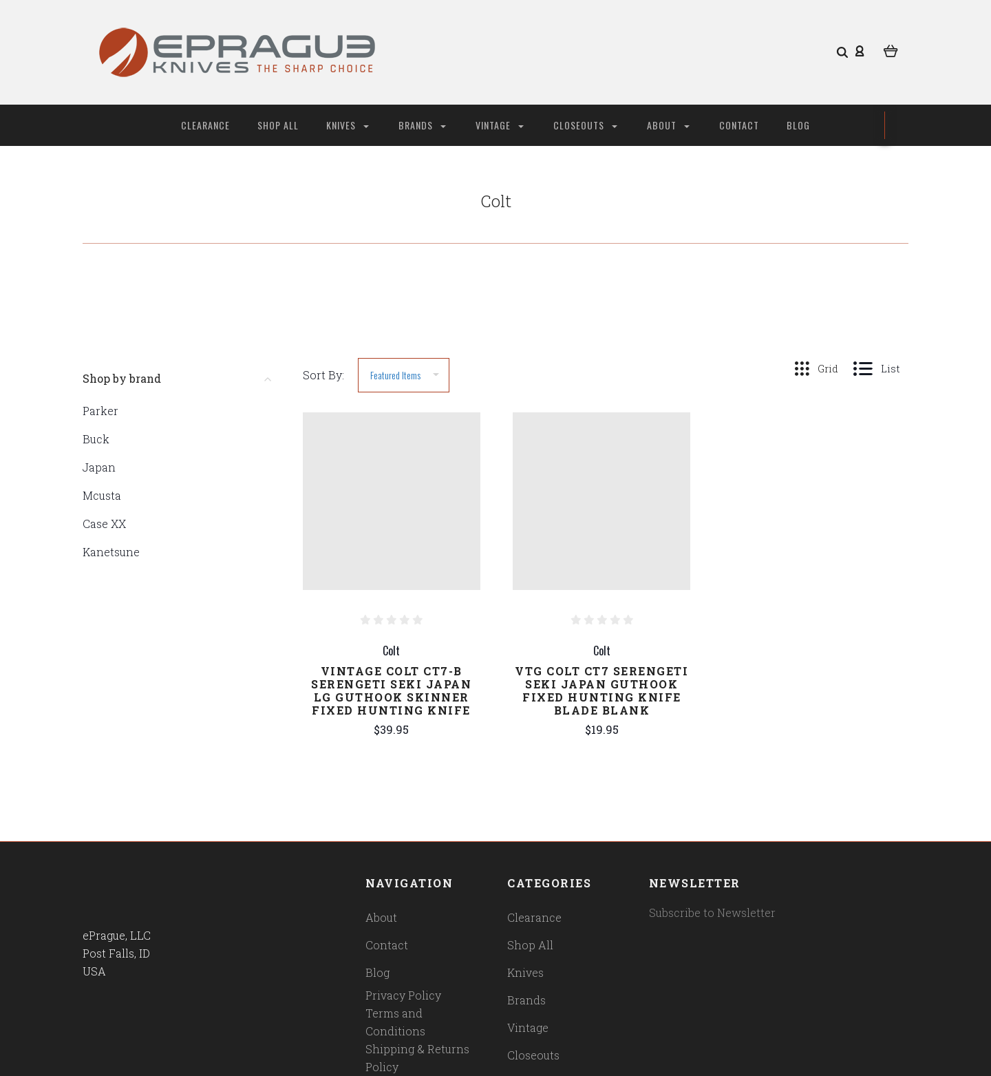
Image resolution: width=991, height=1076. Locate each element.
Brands (422, 125)
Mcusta (102, 495)
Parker (100, 410)
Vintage (500, 125)
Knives (347, 125)
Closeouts (585, 125)
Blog (798, 125)
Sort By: (323, 375)
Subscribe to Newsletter (712, 912)
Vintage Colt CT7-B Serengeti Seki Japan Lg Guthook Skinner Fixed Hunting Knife (391, 690)
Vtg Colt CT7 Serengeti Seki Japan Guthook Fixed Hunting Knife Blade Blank (601, 690)
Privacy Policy (403, 995)
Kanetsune (111, 552)
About (668, 125)
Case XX (104, 523)
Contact (739, 125)
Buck (96, 439)
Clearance (205, 125)
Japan (99, 467)
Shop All (278, 125)
